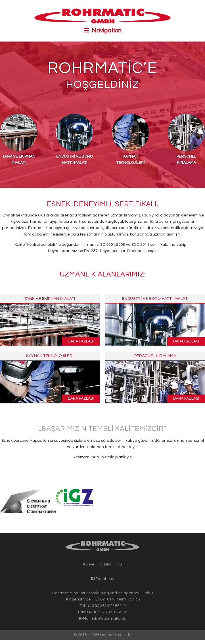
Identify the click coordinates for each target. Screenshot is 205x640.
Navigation (102, 30)
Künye (89, 564)
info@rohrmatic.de (109, 619)
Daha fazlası (81, 341)
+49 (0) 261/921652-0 (106, 606)
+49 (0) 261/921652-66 (107, 612)
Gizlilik (105, 564)
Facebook (102, 579)
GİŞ (119, 564)
